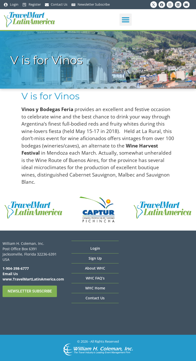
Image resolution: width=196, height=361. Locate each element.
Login (95, 248)
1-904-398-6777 (16, 268)
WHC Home (95, 288)
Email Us (10, 273)
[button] (125, 20)
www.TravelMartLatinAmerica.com (33, 279)
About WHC (95, 268)
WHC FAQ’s (95, 278)
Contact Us (95, 298)
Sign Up (95, 258)
